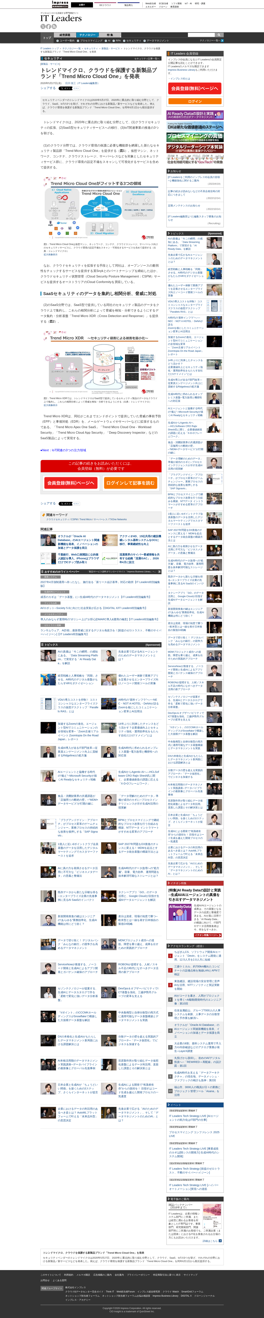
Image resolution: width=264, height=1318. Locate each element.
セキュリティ (133, 40)
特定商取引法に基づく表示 (167, 1275)
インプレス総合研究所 (148, 1291)
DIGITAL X (186, 1296)
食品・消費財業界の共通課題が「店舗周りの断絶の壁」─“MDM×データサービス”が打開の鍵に (78, 799)
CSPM (74, 519)
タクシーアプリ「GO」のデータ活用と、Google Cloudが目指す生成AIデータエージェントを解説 (138, 896)
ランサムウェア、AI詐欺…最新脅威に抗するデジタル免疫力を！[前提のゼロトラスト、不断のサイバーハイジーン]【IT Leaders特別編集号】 (100, 632)
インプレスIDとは (180, 78)
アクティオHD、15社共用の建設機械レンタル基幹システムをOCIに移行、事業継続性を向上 (140, 540)
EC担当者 (163, 3)
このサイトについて (50, 1275)
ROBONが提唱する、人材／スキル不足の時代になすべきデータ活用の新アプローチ (138, 968)
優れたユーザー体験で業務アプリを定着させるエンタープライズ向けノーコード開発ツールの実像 (138, 679)
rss (54, 26)
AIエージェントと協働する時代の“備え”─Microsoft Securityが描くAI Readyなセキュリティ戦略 (77, 775)
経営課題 (65, 34)
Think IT (110, 1291)
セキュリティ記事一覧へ (147, 58)
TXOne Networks (118, 519)
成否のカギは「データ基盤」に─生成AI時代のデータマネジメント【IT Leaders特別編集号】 (96, 596)
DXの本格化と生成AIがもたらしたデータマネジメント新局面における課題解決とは (78, 1040)
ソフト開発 (176, 3)
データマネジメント (158, 40)
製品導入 (128, 5)
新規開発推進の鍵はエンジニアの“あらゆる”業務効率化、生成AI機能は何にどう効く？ (77, 920)
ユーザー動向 (67, 40)
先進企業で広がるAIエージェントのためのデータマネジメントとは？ (138, 655)
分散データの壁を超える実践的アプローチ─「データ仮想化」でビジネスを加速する (138, 1040)
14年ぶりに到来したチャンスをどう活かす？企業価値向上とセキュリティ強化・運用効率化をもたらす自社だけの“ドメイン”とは (185, 367)
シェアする (48, 88)
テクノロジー (87, 34)
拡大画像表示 (50, 254)
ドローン (163, 7)
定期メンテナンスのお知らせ (184, 205)
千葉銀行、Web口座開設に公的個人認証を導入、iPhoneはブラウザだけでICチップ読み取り (78, 558)
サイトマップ (190, 1275)
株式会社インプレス (75, 1287)
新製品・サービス (111, 48)
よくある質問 (59, 1280)
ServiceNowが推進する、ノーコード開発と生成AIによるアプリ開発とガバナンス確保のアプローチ (78, 968)
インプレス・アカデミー (77, 1300)
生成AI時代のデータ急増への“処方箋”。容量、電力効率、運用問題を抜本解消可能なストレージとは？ (138, 872)
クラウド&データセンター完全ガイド (84, 1291)
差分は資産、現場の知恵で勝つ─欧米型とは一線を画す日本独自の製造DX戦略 (138, 920)
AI (109, 40)
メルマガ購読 (83, 1275)
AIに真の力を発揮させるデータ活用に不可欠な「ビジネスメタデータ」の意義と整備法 (78, 872)
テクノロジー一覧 (71, 48)
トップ (47, 37)
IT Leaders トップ (49, 48)
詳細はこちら (210, 1241)
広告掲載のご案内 (102, 1275)
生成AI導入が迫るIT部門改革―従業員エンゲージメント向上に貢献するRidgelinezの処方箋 (78, 751)
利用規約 (68, 1275)
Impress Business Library (181, 69)
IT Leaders (61, 18)
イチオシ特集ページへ (207, 935)
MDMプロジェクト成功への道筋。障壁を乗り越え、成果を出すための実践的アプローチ (138, 944)
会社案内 (119, 1275)
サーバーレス (100, 519)
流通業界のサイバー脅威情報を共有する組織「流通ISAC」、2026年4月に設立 (139, 558)
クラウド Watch (171, 1291)
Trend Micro (86, 519)
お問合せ (45, 1280)
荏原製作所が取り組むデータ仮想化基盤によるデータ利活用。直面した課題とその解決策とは (138, 1064)
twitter (43, 26)
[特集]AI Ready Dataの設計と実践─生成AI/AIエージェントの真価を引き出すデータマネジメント (195, 895)
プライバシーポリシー (138, 1275)
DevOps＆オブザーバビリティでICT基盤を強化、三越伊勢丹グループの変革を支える (138, 992)
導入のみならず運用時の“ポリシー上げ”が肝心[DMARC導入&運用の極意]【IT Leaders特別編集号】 (100, 619)
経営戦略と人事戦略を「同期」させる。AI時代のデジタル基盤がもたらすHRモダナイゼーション (78, 679)
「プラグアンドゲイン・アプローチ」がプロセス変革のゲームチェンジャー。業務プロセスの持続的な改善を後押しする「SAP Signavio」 (78, 827)
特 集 (110, 34)
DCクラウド (105, 5)
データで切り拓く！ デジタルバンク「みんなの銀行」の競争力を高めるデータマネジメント (78, 944)
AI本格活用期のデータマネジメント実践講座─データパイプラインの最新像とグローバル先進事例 (78, 1064)
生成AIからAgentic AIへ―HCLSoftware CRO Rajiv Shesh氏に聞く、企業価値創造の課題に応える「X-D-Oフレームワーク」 (185, 429)
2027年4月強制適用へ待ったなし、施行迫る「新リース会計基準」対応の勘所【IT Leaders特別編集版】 (100, 584)
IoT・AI (188, 3)
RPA (118, 40)
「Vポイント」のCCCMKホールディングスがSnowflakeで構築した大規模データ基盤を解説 (77, 1016)
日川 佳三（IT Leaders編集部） (82, 83)
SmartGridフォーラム (192, 1291)
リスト (76, 88)
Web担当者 (150, 3)
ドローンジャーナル (204, 1296)
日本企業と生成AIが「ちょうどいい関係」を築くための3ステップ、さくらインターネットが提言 (78, 1088)
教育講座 (174, 7)
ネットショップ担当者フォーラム (82, 1296)
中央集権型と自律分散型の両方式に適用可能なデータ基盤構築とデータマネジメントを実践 (138, 1016)
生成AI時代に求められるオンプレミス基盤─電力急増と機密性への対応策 (138, 751)
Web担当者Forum (126, 1291)
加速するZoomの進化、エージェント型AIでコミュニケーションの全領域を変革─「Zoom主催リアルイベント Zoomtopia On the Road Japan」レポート (78, 731)
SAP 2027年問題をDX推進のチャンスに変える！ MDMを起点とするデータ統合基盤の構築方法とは (138, 848)
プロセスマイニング (91, 40)
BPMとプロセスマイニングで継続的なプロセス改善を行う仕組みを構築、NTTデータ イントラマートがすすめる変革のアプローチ (185, 501)
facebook (48, 26)
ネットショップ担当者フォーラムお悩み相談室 (126, 1296)
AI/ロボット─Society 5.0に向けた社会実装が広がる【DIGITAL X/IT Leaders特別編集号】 (94, 608)
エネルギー (150, 7)
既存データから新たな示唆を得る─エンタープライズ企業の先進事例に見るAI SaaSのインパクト (78, 896)
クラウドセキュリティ (57, 519)
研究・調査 (200, 3)
